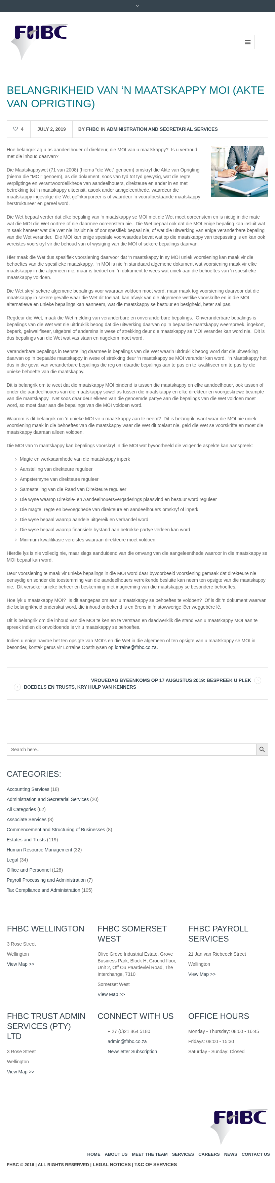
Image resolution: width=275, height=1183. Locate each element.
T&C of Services (155, 1164)
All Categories (21, 809)
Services (183, 1154)
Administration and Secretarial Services (162, 129)
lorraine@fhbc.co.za (136, 647)
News (230, 1154)
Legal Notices (112, 1164)
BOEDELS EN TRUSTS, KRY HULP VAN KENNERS (80, 687)
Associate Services (26, 819)
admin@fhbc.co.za (127, 1041)
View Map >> (20, 964)
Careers (209, 1154)
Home (94, 1154)
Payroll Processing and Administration (46, 880)
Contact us (256, 1154)
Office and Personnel (29, 870)
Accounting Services (28, 789)
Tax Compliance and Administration (43, 890)
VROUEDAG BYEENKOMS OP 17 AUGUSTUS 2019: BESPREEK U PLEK (171, 680)
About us (116, 1154)
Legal (12, 860)
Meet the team (149, 1154)
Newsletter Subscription (132, 1051)
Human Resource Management (39, 849)
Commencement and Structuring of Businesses (56, 829)
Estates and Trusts (26, 839)
